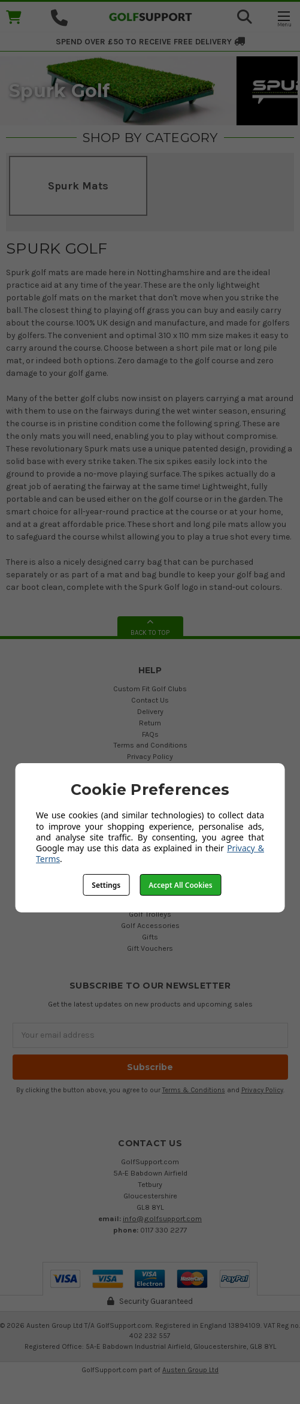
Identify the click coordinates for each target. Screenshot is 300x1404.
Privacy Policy (150, 756)
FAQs (150, 734)
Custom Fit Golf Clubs (150, 688)
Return (150, 722)
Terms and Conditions (150, 744)
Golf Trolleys (150, 913)
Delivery (150, 711)
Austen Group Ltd (190, 1370)
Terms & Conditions (193, 1090)
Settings (106, 885)
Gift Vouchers (150, 948)
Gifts (150, 936)
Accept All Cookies (180, 885)
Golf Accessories (150, 925)
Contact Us (150, 699)
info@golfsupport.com (162, 1218)
